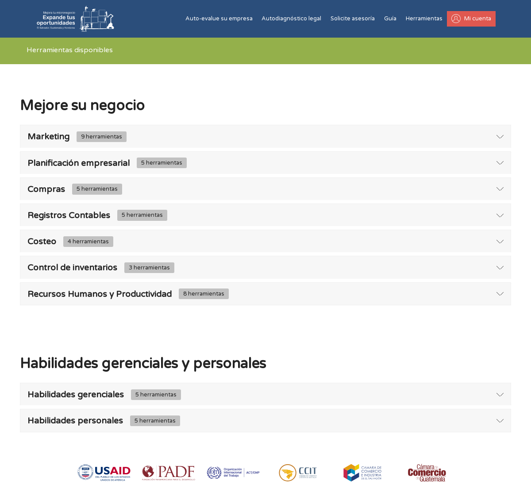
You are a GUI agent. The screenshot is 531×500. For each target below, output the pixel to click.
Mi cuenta (471, 18)
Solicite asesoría (353, 18)
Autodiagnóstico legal (291, 18)
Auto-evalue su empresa (219, 18)
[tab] (265, 136)
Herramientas (424, 18)
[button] (265, 136)
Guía (390, 18)
